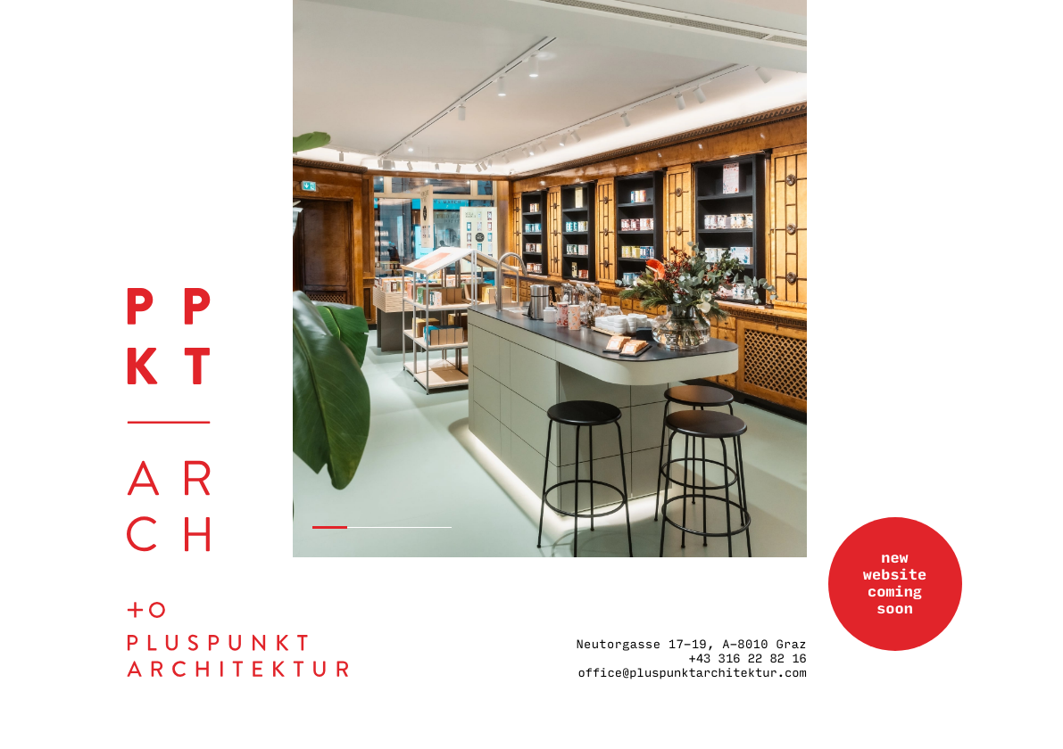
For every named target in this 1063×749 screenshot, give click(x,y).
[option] (550, 278)
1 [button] (329, 527)
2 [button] (364, 527)
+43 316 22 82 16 (748, 659)
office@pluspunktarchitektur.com (691, 673)
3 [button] (399, 527)
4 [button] (434, 527)
